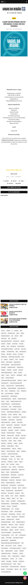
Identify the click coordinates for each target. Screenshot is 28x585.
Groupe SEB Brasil (16, 417)
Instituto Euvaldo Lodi (11, 451)
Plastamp (17, 508)
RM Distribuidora (4, 529)
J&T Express (3, 453)
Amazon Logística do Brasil (6, 341)
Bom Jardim (20, 354)
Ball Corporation (23, 351)
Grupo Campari (19, 419)
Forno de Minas (13, 409)
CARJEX (15, 372)
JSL (14, 459)
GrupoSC (10, 440)
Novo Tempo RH (11, 493)
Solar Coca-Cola (8, 545)
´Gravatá (3, 330)
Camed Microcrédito (11, 367)
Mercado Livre (11, 480)
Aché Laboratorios (11, 333)
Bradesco (6, 359)
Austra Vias (23, 349)
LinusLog (2, 464)
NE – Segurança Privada (5, 488)
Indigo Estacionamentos (5, 448)
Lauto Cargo (3, 461)
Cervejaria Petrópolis (10, 377)
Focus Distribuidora (5, 409)
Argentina (3, 346)
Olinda (2, 495)
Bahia (17, 351)
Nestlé (19, 488)
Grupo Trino (9, 438)
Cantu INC (15, 370)
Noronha (2, 490)
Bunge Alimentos (17, 362)
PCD (17, 498)
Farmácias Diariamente (15, 404)
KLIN (22, 459)
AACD (21, 330)
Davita (6, 390)
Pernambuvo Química (15, 503)
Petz (12, 508)
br (1, 359)
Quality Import (14, 516)
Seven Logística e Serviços (18, 537)
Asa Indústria (13, 346)
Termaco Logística (15, 556)
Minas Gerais (18, 480)
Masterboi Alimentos (5, 477)
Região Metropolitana (21, 522)
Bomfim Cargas (4, 356)
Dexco (18, 390)
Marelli (7, 472)
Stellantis (20, 545)
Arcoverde (21, 343)
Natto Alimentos (13, 485)
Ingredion (3, 451)
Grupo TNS (3, 438)
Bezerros (15, 354)
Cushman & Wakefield (12, 388)
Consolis (2, 385)
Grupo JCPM (23, 425)
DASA (2, 390)
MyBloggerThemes (19, 582)
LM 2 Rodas (12, 464)
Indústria (19, 448)
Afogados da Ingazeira (5, 335)
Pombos (11, 511)
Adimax (22, 333)
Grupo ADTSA (23, 417)
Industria (14, 448)
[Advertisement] (14, 75)
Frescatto (3, 411)
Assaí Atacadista (21, 346)
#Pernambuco (18, 176)
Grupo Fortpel (19, 422)
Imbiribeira (3, 446)
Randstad (3, 519)
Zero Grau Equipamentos (6, 571)
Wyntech (16, 569)
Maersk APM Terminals (5, 469)
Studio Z (24, 548)
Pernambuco (13, 501)
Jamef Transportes (5, 456)
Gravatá (9, 417)
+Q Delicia (8, 330)
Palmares (3, 498)
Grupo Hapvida (16, 425)
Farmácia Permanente (5, 404)
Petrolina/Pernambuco (5, 508)
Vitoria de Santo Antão (14, 566)
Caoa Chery (21, 370)
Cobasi (25, 380)
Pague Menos (22, 495)
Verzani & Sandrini (4, 566)
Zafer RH (24, 569)
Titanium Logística (4, 558)
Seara (12, 535)
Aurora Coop (17, 349)
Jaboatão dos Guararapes (13, 453)
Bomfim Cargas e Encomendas (14, 356)
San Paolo (16, 529)
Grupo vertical (4, 440)
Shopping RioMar (13, 540)
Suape (2, 550)
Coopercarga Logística (19, 385)
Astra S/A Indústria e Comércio (7, 349)
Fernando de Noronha (17, 406)
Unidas (14, 564)
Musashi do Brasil (4, 485)
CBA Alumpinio (19, 375)
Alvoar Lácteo (3, 338)
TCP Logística (14, 553)
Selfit (16, 535)
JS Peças (10, 459)
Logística (14, 467)
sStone (14, 545)
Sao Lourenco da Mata (17, 532)
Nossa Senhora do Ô (18, 490)
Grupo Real (3, 435)
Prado (23, 514)
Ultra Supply (8, 561)
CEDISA (2, 377)
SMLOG (2, 545)
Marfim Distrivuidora (5, 474)
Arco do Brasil (14, 343)
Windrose (3, 569)
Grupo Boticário (12, 419)
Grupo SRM (17, 435)
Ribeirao (8, 527)
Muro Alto (18, 482)
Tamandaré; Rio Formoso (6, 553)
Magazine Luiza (14, 469)
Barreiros (3, 354)
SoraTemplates (12, 582)
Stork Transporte (4, 548)
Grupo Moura (10, 430)
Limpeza (20, 461)
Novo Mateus (3, 493)
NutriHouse (17, 493)
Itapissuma (23, 451)
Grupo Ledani (3, 427)
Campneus (3, 370)
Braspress (21, 359)
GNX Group (15, 414)
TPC (16, 558)
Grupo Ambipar (4, 419)
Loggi (10, 467)
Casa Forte (13, 375)
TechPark (21, 553)
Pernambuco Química (5, 503)
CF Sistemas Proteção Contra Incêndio (8, 380)
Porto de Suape (4, 514)
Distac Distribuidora (9, 393)
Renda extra (11, 524)
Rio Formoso (21, 527)
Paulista (13, 498)
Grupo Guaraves (9, 425)
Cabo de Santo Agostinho (15, 364)
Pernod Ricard (23, 503)
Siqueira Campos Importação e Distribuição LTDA (10, 543)
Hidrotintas (3, 443)
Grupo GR (3, 425)
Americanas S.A (16, 341)
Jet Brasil (12, 456)
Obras (22, 493)
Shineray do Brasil (4, 540)
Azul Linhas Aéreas (10, 351)
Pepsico (2, 501)
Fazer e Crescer (4, 406)
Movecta (3, 482)
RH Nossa (3, 527)
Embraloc (14, 398)
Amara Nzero (14, 338)
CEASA (25, 375)
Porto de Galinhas (18, 511)
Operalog (7, 495)
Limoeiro (16, 461)
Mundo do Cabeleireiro (10, 482)
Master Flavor (21, 474)
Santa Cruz (22, 529)
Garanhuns (24, 411)
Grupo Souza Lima (10, 435)
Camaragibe (3, 367)
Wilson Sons (23, 566)
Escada (7, 401)
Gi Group (9, 414)
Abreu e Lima (3, 333)
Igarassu (20, 443)
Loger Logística (4, 467)
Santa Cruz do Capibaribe (6, 532)
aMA (9, 338)
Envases (2, 401)
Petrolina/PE (14, 506)
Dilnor (2, 393)
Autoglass (3, 351)
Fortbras (19, 409)
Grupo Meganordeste (17, 427)
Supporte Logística (9, 550)
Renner (16, 524)
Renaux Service (4, 524)
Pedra (21, 498)
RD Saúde (17, 519)
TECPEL (9, 556)
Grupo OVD (3, 432)
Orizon (12, 495)
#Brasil (8, 176)
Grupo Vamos (15, 438)
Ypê (20, 569)
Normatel (24, 488)
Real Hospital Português (5, 522)
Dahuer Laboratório (21, 388)
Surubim (16, 550)
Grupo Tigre (23, 435)
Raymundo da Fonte (10, 519)
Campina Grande (20, 367)
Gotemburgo (3, 417)
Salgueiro (11, 529)
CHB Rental (20, 380)
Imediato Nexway (10, 446)
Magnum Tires (21, 469)
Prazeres (3, 516)
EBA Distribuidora (14, 396)
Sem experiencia (22, 535)
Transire (20, 558)
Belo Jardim (9, 354)
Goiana (20, 414)
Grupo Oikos (23, 430)
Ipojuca (18, 451)
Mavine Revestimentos (15, 477)
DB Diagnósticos (12, 390)
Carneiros (20, 372)
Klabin (18, 459)
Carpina (2, 375)
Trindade (3, 561)
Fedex (10, 406)
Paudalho (8, 498)
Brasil (14, 18)
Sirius (22, 543)
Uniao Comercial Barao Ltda (6, 564)
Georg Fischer (3, 414)
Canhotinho (9, 370)
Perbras (7, 501)
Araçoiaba (3, 343)
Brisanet (3, 362)
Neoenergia (14, 488)
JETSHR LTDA (18, 456)
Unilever (19, 564)
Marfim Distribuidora (15, 472)
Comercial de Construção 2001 (16, 383)
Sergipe (2, 537)
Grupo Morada (3, 430)
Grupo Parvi (19, 432)
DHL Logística (23, 390)
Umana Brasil (21, 561)
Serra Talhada (8, 537)
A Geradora (16, 330)
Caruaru (7, 375)
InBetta (16, 446)
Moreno (24, 480)
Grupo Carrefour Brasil (5, 422)
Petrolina (8, 506)
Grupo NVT (17, 430)
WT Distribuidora (10, 569)
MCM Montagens (4, 480)
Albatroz (16, 335)
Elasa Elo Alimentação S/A (6, 398)
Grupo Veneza (22, 438)
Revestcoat (22, 524)
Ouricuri (16, 495)
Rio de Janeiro (14, 527)
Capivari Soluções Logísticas (6, 372)
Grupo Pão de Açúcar (11, 432)
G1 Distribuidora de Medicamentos (13, 411)
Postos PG (19, 514)
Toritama (12, 558)
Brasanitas (11, 359)
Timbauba (23, 556)
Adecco (18, 333)
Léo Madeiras (10, 461)
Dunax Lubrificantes (5, 396)
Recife (13, 522)
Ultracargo (15, 561)
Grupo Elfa (13, 422)
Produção (8, 516)
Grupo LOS (9, 427)
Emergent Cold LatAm (22, 398)
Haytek (15, 440)
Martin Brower (13, 474)
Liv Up (7, 464)
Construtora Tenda (10, 385)
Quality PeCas (21, 516)
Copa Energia (3, 388)
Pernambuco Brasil (20, 501)
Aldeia (21, 335)
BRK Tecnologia (9, 362)
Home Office (10, 443)
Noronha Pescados (9, 490)
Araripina (8, 343)
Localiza (17, 464)
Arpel (8, 346)
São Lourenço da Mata (5, 535)
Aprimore (22, 341)
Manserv (2, 472)
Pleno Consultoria (4, 511)
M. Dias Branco (20, 467)
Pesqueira (3, 506)
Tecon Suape (3, 556)
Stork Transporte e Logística (15, 548)
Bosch (23, 356)
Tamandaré (21, 550)
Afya (12, 335)
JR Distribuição (4, 459)
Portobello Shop (12, 514)
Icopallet (15, 443)
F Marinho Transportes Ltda (16, 401)
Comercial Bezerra (4, 383)
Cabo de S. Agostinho (5, 364)
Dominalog (17, 393)
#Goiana (12, 176)
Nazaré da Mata (21, 485)
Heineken (19, 440)
